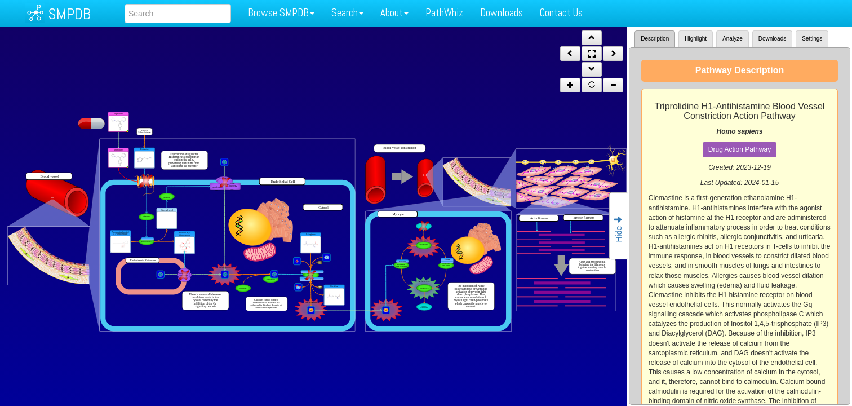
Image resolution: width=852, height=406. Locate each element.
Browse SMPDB (281, 13)
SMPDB (69, 14)
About (394, 13)
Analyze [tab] (732, 39)
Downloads (501, 13)
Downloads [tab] (772, 39)
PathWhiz (444, 13)
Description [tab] (655, 39)
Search (347, 13)
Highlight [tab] (696, 39)
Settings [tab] (812, 39)
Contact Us (561, 13)
